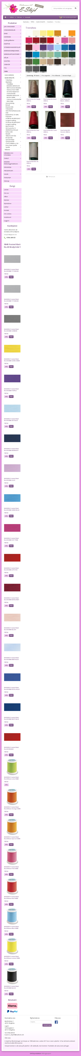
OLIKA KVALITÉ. (13, 78)
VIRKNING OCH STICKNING (13, 154)
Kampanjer (7, 177)
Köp (11, 277)
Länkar (6, 207)
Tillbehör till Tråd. (11, 136)
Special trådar (10, 140)
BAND (13, 33)
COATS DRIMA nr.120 (12, 143)
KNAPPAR (13, 44)
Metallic (14, 134)
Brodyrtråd (14, 138)
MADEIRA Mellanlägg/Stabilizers (11, 163)
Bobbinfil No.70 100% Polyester (12, 116)
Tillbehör (7, 150)
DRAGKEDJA (13, 167)
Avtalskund (7, 217)
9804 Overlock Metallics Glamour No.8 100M (14, 89)
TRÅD (13, 71)
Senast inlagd (66, 75)
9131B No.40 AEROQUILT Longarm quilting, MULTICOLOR (13, 124)
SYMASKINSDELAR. (13, 30)
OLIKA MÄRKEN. (13, 75)
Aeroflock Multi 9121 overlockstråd (13, 93)
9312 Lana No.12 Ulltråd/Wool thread (12, 129)
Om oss (19, 17)
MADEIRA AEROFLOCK (13, 86)
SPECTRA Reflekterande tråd (13, 112)
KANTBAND (13, 37)
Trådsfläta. (9, 80)
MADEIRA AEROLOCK (14, 95)
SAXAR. (13, 174)
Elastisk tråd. (10, 107)
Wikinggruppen (46, 1053)
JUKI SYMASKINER (13, 26)
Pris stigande (46, 75)
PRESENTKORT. (8, 171)
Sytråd (14, 147)
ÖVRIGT (13, 158)
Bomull (14, 105)
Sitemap (6, 181)
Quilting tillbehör (9, 40)
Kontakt (27, 17)
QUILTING (13, 61)
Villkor (12, 17)
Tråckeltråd (9, 109)
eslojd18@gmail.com (10, 234)
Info (6, 277)
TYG (13, 68)
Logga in (6, 221)
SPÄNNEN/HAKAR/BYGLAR (13, 47)
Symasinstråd (14, 141)
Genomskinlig (10, 103)
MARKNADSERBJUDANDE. (11, 51)
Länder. (6, 190)
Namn (37, 75)
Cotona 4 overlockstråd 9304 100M (14, 100)
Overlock (14, 82)
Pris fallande (56, 75)
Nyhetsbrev (7, 203)
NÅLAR (13, 58)
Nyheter (6, 200)
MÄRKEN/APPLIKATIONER (13, 54)
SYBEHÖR (13, 64)
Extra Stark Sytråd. (14, 145)
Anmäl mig (47, 1025)
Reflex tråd (9, 132)
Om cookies (7, 214)
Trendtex (10, 84)
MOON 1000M (14, 97)
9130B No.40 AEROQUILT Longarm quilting (13, 119)
